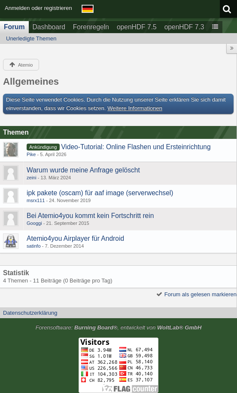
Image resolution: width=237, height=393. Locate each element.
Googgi (34, 223)
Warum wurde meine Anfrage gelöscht (83, 170)
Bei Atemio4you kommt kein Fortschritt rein (90, 215)
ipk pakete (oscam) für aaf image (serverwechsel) (100, 192)
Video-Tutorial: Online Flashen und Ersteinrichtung (135, 146)
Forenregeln (91, 27)
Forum (14, 27)
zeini (31, 177)
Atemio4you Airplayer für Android (75, 238)
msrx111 (36, 200)
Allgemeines (31, 81)
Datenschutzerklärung (30, 313)
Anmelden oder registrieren (38, 8)
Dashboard (49, 27)
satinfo (34, 246)
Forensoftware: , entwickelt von (119, 327)
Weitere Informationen (134, 108)
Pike (31, 154)
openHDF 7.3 (184, 27)
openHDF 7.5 (137, 27)
